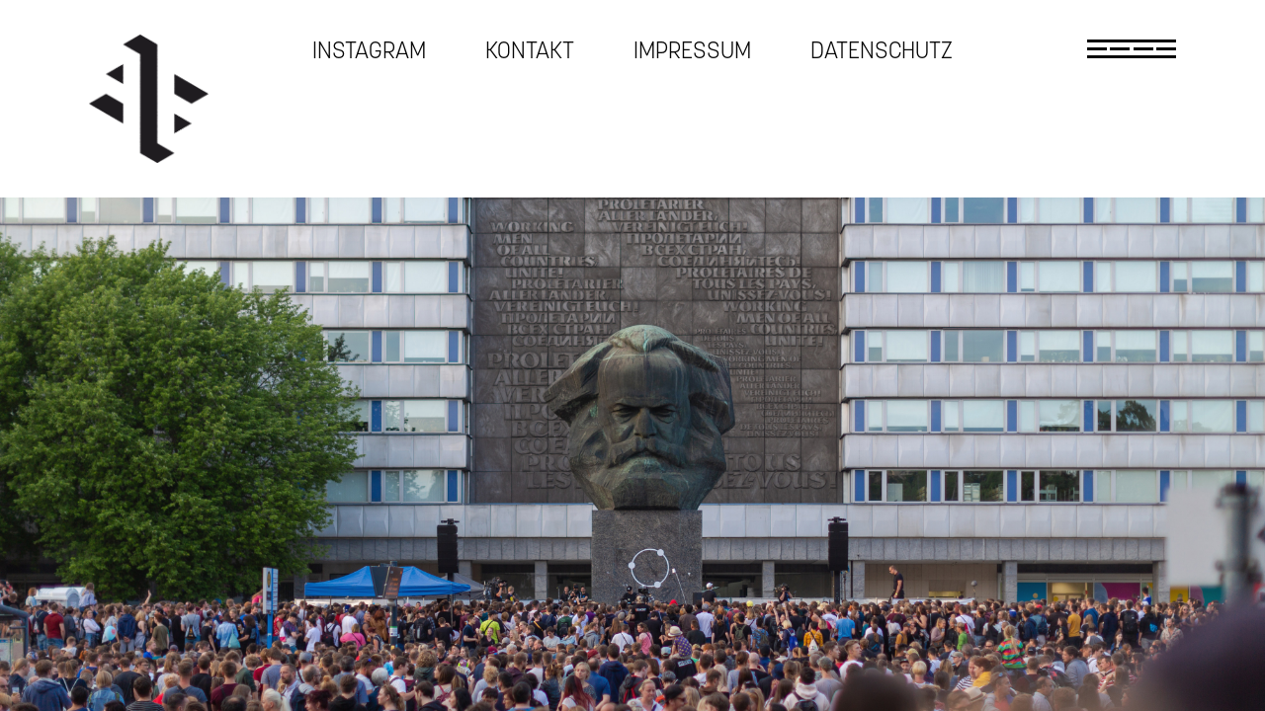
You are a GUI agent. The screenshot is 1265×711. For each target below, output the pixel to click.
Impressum (692, 50)
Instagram (369, 50)
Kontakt (529, 50)
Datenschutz (881, 50)
